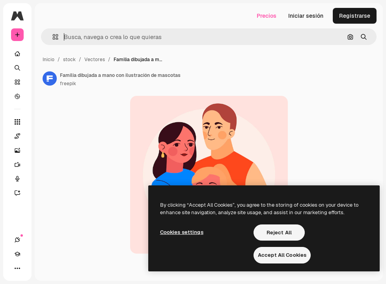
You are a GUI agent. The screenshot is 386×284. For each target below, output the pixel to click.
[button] (52, 37)
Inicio (48, 59)
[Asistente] (21, 193)
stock (69, 59)
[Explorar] (17, 96)
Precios (266, 15)
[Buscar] (17, 68)
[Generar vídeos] (21, 164)
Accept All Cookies (282, 255)
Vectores (94, 59)
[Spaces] (21, 136)
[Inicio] (17, 53)
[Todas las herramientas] (17, 122)
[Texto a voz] (21, 178)
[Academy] (17, 254)
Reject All (279, 232)
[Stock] (17, 82)
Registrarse (354, 15)
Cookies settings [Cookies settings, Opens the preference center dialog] (181, 232)
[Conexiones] (17, 240)
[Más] (17, 268)
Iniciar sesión (305, 15)
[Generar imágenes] (21, 150)
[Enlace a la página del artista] (50, 78)
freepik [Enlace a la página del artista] (68, 83)
